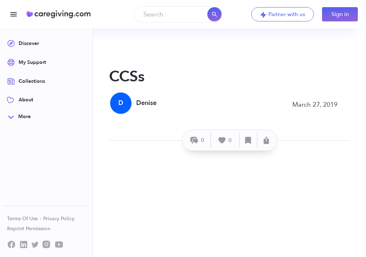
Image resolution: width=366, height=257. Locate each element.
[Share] (266, 140)
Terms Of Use (24, 218)
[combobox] (178, 14)
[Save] (248, 140)
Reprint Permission (28, 228)
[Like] (225, 140)
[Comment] (197, 140)
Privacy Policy (58, 218)
